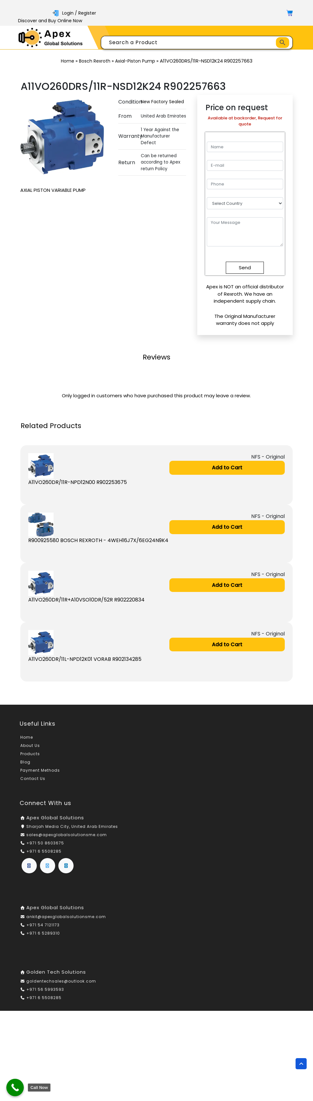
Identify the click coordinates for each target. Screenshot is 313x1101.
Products (30, 753)
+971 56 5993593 (45, 989)
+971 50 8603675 (45, 843)
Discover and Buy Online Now (50, 20)
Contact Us (32, 778)
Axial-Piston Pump (135, 61)
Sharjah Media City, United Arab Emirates (72, 826)
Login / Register (74, 13)
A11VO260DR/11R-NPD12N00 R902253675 (77, 482)
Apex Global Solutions (55, 817)
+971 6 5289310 (43, 933)
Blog (25, 762)
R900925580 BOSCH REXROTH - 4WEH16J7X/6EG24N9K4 (98, 540)
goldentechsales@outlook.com (61, 981)
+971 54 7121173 (43, 925)
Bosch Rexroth (94, 61)
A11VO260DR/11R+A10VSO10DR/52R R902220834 (86, 599)
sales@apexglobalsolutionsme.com (66, 834)
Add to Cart (227, 467)
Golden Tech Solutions (56, 972)
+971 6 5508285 (44, 851)
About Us (30, 745)
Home (67, 61)
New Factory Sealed (162, 102)
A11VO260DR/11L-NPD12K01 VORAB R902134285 (84, 659)
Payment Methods (40, 770)
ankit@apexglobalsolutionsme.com (66, 916)
